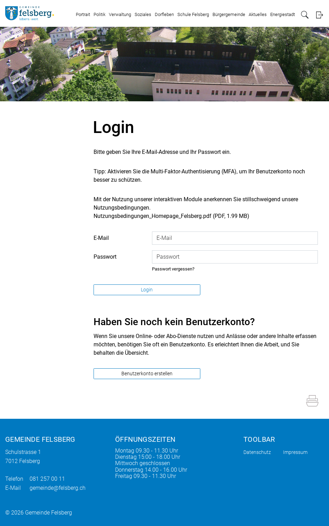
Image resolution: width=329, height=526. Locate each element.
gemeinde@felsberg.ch (58, 488)
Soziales (143, 14)
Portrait (83, 14)
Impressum (295, 452)
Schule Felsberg (193, 14)
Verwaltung (120, 14)
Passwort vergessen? (173, 269)
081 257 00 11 (47, 479)
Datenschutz (257, 452)
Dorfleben (164, 14)
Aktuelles (258, 14)
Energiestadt (282, 14)
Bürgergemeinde (228, 14)
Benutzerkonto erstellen (146, 373)
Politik (99, 14)
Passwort (105, 256)
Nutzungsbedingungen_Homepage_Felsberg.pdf (152, 216)
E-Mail (101, 238)
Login (319, 14)
